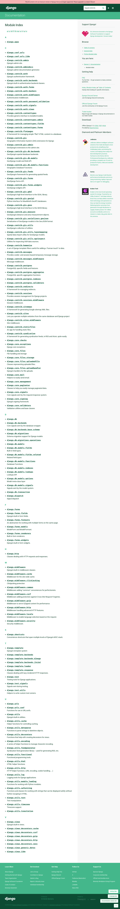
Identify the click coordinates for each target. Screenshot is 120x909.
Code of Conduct (10, 884)
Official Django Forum (89, 104)
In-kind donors (47, 899)
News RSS (75, 888)
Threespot (82, 899)
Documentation (15, 15)
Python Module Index (90, 54)
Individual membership (37, 884)
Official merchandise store (101, 878)
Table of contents (89, 48)
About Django (9, 872)
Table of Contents (104, 88)
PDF (100, 125)
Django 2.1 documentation (92, 64)
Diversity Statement (11, 888)
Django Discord (56, 875)
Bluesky (74, 881)
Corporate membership (100, 875)
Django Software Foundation (14, 881)
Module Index (91, 88)
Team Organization (11, 878)
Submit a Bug (34, 878)
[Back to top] (116, 905)
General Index (88, 51)
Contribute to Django (36, 875)
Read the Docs (94, 128)
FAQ (83, 78)
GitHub (74, 872)
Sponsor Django (98, 872)
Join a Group (34, 872)
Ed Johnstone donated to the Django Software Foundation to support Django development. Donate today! (101, 34)
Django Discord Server (90, 96)
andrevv (95, 899)
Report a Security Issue (37, 881)
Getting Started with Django (13, 875)
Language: (113, 896)
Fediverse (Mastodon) (79, 878)
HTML (96, 125)
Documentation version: (109, 901)
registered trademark (55, 905)
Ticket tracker (86, 112)
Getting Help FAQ (57, 872)
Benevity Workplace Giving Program (104, 881)
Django (11, 8)
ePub (104, 125)
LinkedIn (74, 884)
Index (84, 88)
